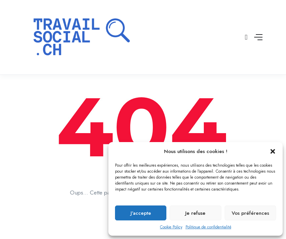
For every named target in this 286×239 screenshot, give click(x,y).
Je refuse (195, 213)
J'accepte (141, 213)
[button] (272, 151)
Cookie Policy (171, 227)
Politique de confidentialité (208, 227)
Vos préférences (250, 213)
